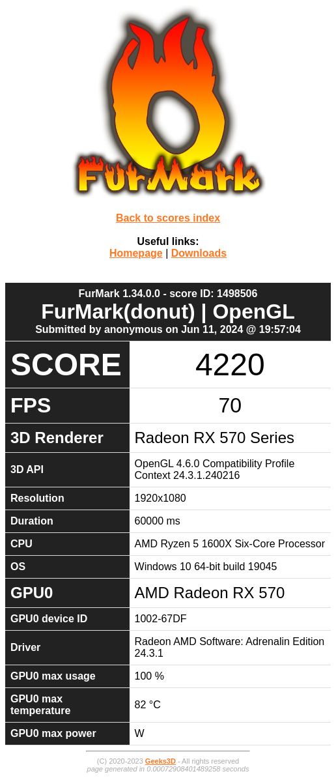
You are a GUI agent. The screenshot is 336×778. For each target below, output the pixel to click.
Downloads (199, 253)
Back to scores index (168, 217)
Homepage (136, 253)
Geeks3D (160, 761)
